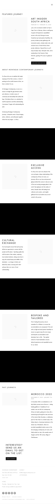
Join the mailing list (12, 493)
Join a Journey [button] (11, 458)
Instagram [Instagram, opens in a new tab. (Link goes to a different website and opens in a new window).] (6, 493)
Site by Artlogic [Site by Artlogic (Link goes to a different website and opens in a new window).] (30, 499)
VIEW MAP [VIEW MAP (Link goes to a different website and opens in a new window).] (5, 477)
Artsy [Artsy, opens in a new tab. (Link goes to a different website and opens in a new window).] (9, 493)
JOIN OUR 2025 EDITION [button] (38, 63)
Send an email (15, 493)
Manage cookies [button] (17, 497)
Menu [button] (52, 5)
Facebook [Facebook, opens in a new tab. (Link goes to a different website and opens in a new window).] (3, 493)
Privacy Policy (6, 497)
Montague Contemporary (11, 5)
